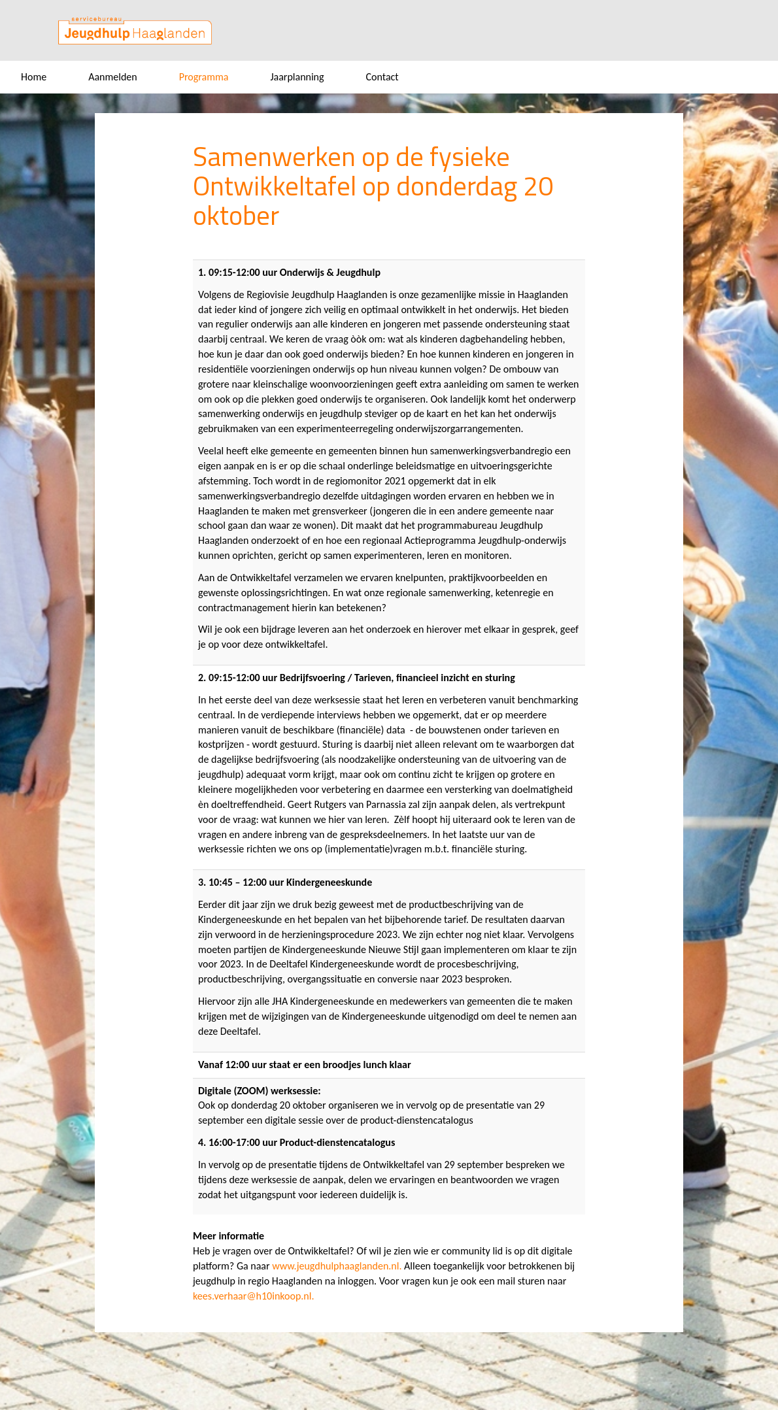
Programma (204, 77)
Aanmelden (112, 77)
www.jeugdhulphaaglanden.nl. (336, 1266)
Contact (382, 77)
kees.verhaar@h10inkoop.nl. (253, 1296)
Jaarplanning (297, 77)
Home (33, 77)
